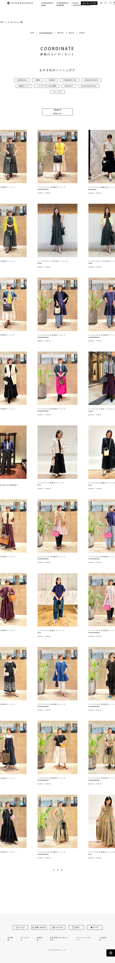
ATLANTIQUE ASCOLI (88, 86)
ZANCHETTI (68, 86)
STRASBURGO (22, 80)
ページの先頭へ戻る (110, 953)
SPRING (37, 80)
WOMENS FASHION (91, 80)
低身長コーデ (24, 86)
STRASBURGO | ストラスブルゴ (20, 3)
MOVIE (60, 33)
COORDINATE (46, 33)
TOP (32, 33)
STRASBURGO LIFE (69, 80)
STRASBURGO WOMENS (63, 4)
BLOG (71, 33)
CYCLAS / (81, 4)
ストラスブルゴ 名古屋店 (46, 86)
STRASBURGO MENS (47, 4)
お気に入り (110, 3)
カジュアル (57, 92)
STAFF (82, 33)
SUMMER (52, 80)
